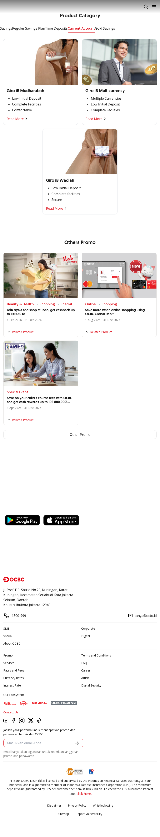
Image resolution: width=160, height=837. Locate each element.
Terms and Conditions (96, 655)
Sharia (7, 636)
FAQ (84, 663)
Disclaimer (54, 805)
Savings (6, 28)
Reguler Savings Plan (28, 28)
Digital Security (91, 685)
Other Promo (80, 434)
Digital (85, 636)
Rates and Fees (13, 670)
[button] (77, 743)
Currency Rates (13, 678)
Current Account (81, 28)
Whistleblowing (103, 805)
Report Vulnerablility (89, 814)
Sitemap (63, 814)
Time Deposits (56, 28)
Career (85, 670)
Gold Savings (105, 28)
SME (6, 628)
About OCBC (11, 643)
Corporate (88, 628)
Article (85, 678)
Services (8, 663)
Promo (8, 655)
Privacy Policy (77, 805)
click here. (84, 793)
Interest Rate (12, 685)
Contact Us (10, 712)
